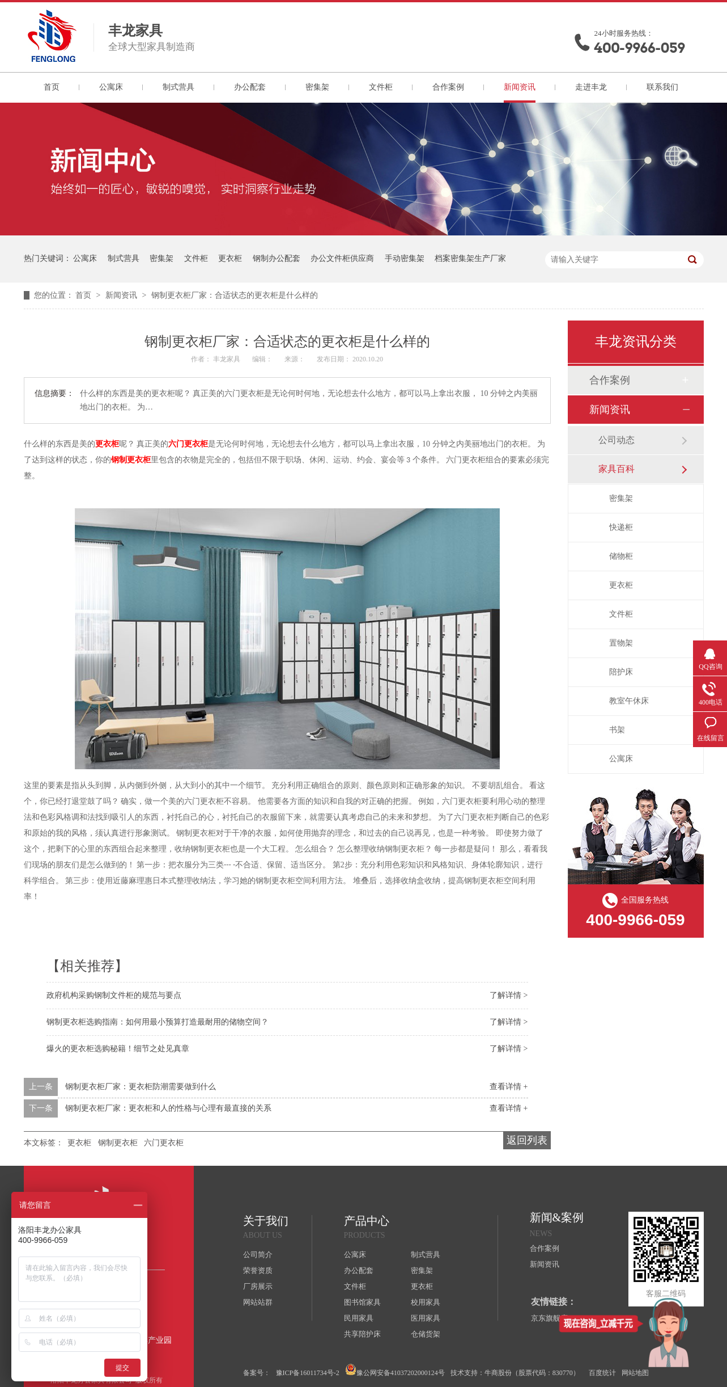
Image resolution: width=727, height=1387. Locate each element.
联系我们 (662, 87)
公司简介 (258, 1254)
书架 (617, 730)
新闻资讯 (519, 87)
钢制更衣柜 (131, 460)
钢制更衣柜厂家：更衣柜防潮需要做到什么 (140, 1086)
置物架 (621, 643)
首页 (51, 87)
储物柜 (621, 556)
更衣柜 (230, 258)
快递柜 (621, 527)
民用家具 (358, 1318)
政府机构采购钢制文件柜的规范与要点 (113, 995)
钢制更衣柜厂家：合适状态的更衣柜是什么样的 (234, 295)
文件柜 (381, 87)
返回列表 (527, 1140)
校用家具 (425, 1302)
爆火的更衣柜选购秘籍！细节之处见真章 (117, 1048)
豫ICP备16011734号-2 (307, 1373)
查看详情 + (509, 1086)
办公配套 (250, 87)
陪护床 (621, 672)
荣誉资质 (258, 1270)
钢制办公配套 (276, 258)
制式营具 (178, 87)
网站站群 (258, 1302)
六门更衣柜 (188, 444)
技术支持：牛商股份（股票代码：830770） (515, 1373)
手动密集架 (404, 258)
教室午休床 (629, 701)
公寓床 (111, 87)
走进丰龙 (591, 87)
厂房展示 (258, 1286)
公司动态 (616, 440)
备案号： (256, 1373)
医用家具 (425, 1318)
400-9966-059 (639, 48)
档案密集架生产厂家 (470, 258)
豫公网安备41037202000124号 (395, 1370)
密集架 (317, 87)
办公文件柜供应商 (342, 258)
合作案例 (448, 87)
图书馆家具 (362, 1302)
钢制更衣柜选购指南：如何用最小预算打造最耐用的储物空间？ (157, 1022)
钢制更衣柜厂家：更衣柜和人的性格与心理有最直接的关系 (168, 1108)
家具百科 (616, 469)
